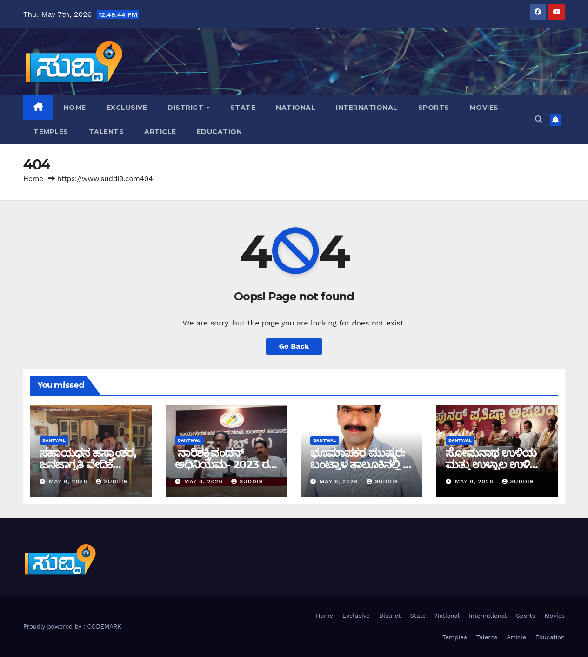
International (367, 107)
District (186, 107)
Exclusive (127, 107)
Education (219, 132)
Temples (50, 132)
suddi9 (111, 481)
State (243, 107)
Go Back (294, 346)
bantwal (54, 440)
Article (160, 132)
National (295, 107)
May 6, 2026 (69, 481)
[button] (538, 119)
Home (75, 107)
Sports (433, 107)
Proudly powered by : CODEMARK (72, 626)
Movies (484, 107)
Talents (106, 132)
